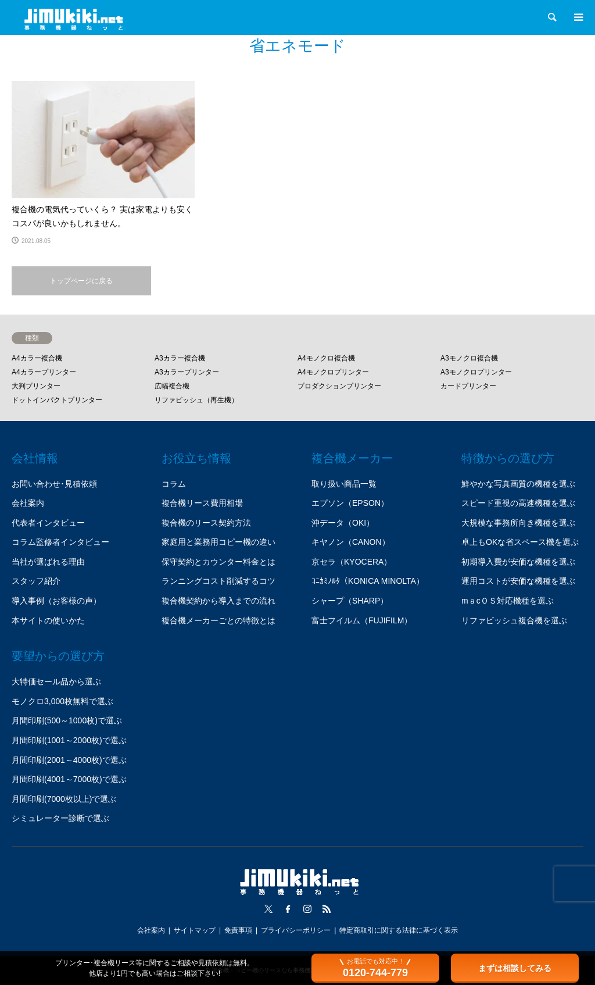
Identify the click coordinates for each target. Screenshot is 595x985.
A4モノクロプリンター (333, 372)
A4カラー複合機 (37, 358)
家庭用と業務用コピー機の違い (218, 542)
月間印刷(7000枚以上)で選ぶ (64, 799)
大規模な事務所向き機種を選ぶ (518, 522)
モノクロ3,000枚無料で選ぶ (62, 701)
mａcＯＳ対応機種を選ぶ (507, 600)
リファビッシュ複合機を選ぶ (514, 620)
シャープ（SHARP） (349, 600)
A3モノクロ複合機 (469, 358)
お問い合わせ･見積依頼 (54, 483)
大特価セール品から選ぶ (56, 681)
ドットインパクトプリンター (57, 400)
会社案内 (28, 503)
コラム (174, 483)
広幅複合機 (172, 386)
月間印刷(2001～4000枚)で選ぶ (69, 760)
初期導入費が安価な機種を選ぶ (518, 561)
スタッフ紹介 (36, 581)
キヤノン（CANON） (350, 542)
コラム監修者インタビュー (60, 542)
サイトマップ (195, 930)
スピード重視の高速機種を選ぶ (518, 503)
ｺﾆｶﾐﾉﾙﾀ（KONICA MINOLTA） (367, 581)
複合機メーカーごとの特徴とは (218, 620)
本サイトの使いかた (48, 620)
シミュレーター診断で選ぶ (60, 818)
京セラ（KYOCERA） (351, 561)
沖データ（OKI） (342, 522)
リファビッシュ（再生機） (196, 400)
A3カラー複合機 (180, 358)
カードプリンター (468, 386)
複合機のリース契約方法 (206, 522)
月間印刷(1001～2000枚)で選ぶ (69, 740)
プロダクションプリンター (339, 386)
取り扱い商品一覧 (344, 483)
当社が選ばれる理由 (48, 561)
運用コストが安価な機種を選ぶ (518, 581)
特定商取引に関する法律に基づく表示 (398, 930)
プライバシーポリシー (296, 930)
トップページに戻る (81, 281)
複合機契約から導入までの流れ (218, 600)
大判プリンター (36, 386)
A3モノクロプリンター (476, 372)
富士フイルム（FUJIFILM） (361, 620)
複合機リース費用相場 (202, 503)
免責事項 (238, 930)
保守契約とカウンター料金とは (218, 561)
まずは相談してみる (514, 968)
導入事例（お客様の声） (56, 600)
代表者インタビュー (48, 522)
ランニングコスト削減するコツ (218, 581)
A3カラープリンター (187, 372)
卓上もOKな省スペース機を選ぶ (520, 542)
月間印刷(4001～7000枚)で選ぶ (69, 779)
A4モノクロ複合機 (326, 358)
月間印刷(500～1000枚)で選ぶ (67, 720)
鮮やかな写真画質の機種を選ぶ (518, 483)
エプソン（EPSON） (350, 503)
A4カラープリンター (44, 372)
